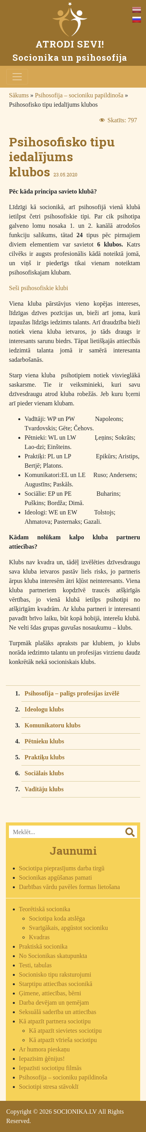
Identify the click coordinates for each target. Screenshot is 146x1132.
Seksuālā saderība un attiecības (58, 1012)
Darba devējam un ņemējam (54, 1002)
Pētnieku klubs (44, 741)
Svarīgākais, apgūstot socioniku (68, 927)
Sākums (19, 95)
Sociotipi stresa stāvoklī (49, 1086)
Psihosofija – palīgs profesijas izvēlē (72, 693)
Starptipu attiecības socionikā (55, 984)
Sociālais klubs (44, 773)
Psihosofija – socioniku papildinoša (79, 95)
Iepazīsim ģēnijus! (42, 1058)
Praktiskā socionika (43, 946)
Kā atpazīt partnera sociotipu (55, 1021)
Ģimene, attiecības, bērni (50, 993)
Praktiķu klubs (45, 757)
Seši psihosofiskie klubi (38, 288)
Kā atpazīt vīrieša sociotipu (63, 1040)
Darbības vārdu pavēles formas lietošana (69, 887)
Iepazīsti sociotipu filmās (50, 1068)
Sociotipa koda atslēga (57, 918)
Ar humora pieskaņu (44, 1049)
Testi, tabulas (35, 965)
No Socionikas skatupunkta (53, 955)
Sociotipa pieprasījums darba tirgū (62, 868)
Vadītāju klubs (44, 789)
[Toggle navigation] (17, 77)
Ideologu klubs (44, 709)
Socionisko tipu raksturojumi (55, 974)
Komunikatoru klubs (53, 725)
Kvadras (39, 937)
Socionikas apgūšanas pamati (55, 877)
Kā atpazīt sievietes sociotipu (65, 1030)
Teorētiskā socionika (44, 909)
